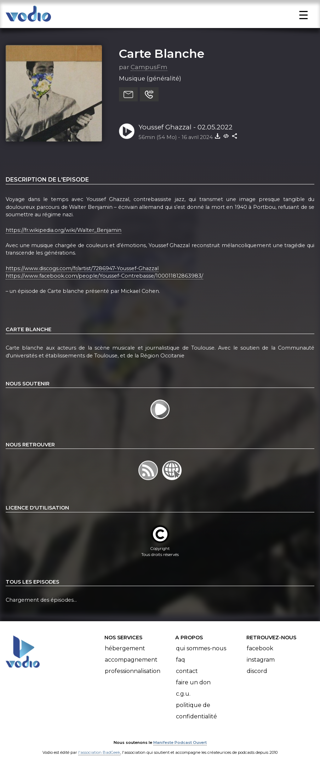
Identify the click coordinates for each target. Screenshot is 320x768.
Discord (257, 671)
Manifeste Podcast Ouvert (180, 742)
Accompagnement (131, 659)
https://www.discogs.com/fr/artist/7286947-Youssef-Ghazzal (82, 268)
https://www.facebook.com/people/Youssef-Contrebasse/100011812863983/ (104, 276)
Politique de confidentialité (196, 711)
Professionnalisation (132, 671)
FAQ (180, 659)
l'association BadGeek (99, 752)
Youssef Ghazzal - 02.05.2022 (185, 127)
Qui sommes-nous (201, 648)
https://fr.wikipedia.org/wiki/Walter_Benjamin (63, 230)
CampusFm (149, 67)
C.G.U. (183, 693)
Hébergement (125, 648)
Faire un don (193, 682)
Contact (187, 671)
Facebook (260, 648)
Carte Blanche (161, 53)
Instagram (261, 659)
